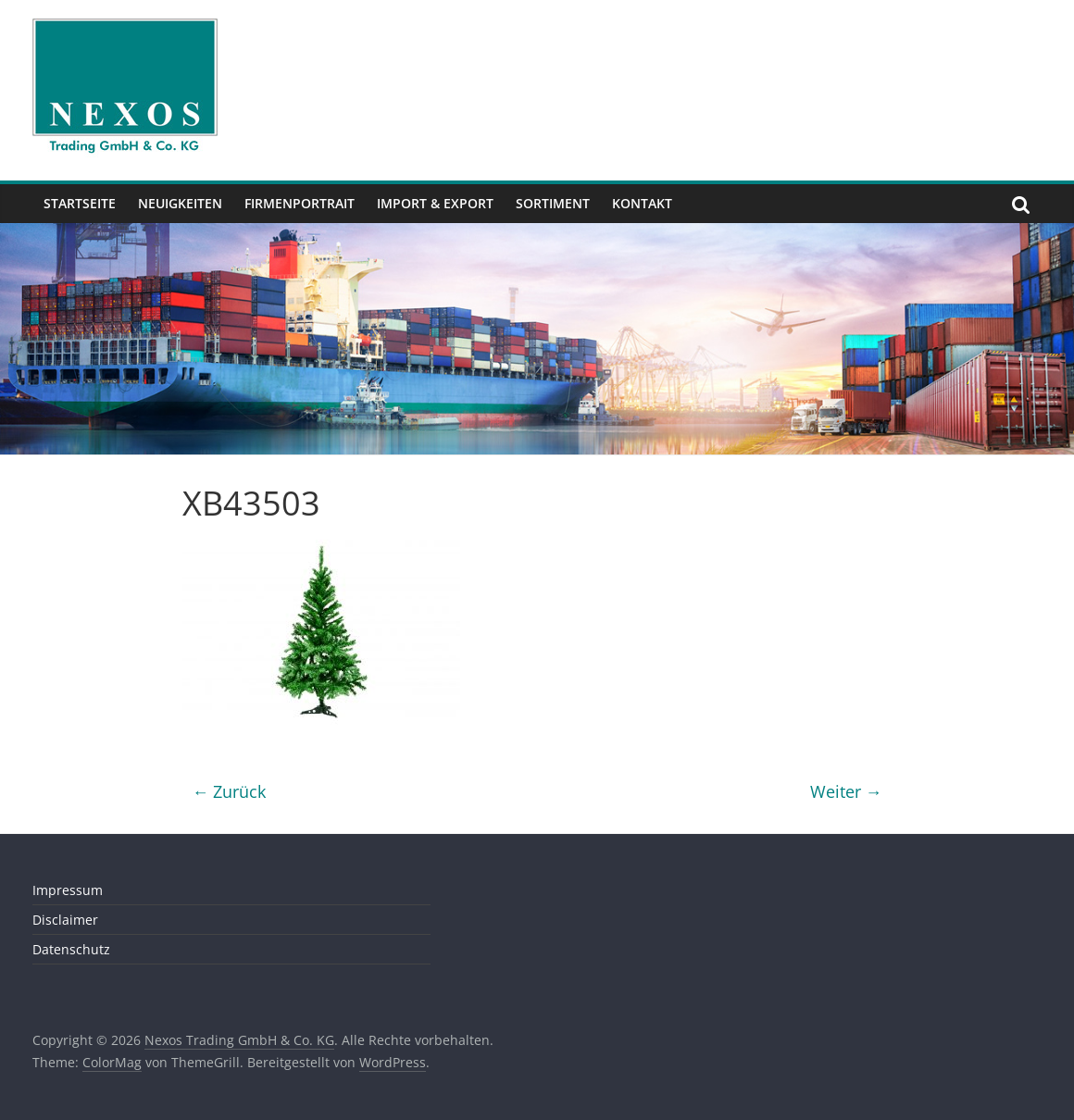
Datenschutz (71, 949)
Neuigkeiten (180, 203)
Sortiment (553, 203)
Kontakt (642, 203)
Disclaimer (65, 919)
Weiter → (846, 791)
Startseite (80, 203)
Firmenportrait (299, 203)
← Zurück (229, 791)
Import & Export (435, 203)
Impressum (67, 890)
